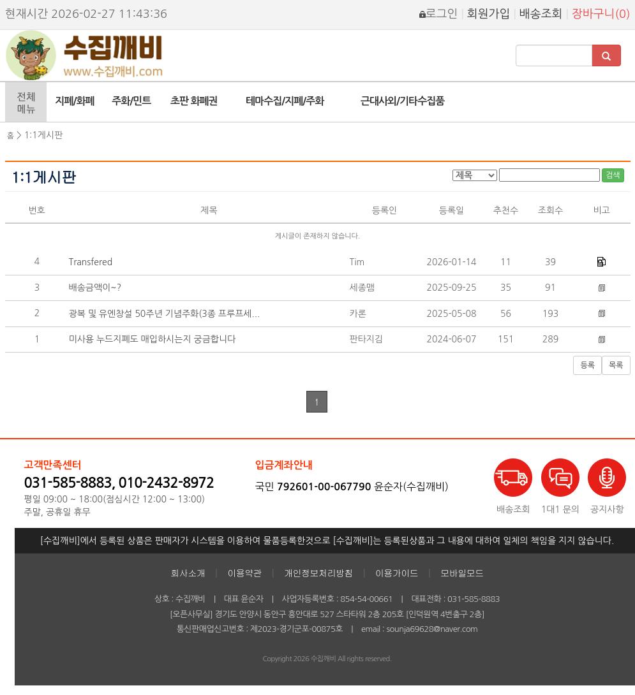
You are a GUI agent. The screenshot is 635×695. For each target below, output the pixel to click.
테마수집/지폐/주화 (285, 101)
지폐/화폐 (74, 101)
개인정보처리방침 (318, 572)
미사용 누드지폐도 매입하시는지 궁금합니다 (152, 339)
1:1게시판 (43, 135)
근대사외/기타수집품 (402, 101)
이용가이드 (397, 572)
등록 (587, 365)
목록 (616, 365)
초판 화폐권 (194, 101)
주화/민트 (131, 101)
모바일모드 (462, 572)
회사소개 (187, 572)
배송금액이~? (95, 287)
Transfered (91, 262)
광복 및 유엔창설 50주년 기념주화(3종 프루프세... (164, 313)
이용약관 (244, 572)
